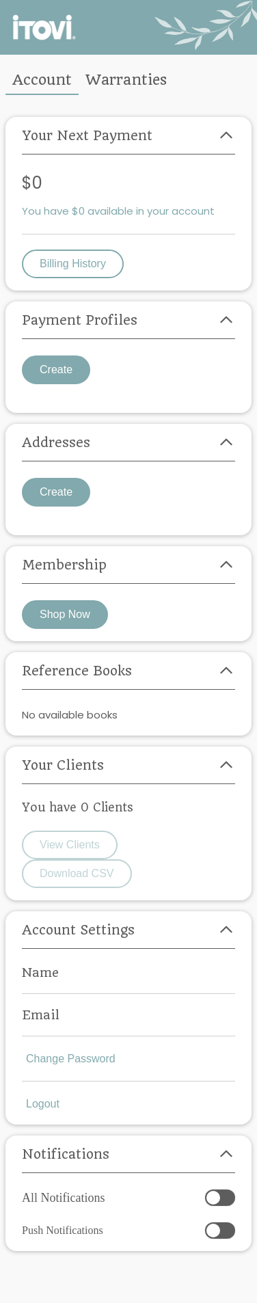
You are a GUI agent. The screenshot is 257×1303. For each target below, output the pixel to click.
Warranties (126, 79)
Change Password (71, 1058)
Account (42, 79)
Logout (42, 1104)
